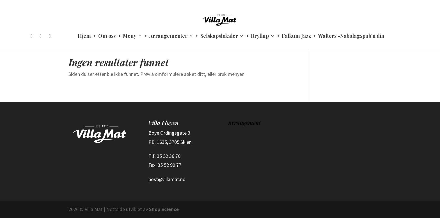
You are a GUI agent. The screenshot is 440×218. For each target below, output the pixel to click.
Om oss (107, 36)
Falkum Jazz (296, 36)
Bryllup (260, 36)
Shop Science (164, 209)
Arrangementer (168, 36)
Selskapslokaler (219, 36)
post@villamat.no (166, 179)
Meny (129, 36)
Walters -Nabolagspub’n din (351, 36)
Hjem (84, 36)
